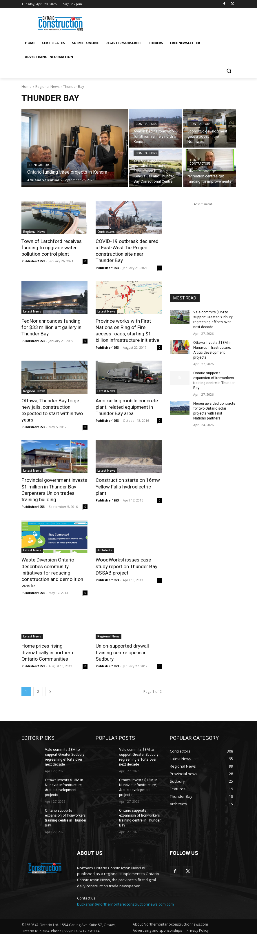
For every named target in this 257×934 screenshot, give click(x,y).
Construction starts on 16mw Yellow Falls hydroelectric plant (128, 486)
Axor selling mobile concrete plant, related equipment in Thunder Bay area (127, 406)
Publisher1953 (33, 261)
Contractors (39, 165)
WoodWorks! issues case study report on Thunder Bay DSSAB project (126, 565)
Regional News (47, 86)
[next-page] (50, 690)
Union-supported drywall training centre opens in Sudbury (122, 651)
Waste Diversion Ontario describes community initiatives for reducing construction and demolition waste (52, 571)
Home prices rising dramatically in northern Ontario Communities (47, 651)
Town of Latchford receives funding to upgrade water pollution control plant (51, 247)
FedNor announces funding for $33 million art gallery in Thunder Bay (51, 327)
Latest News (32, 311)
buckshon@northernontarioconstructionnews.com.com (125, 901)
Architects (104, 549)
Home (26, 86)
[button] (229, 71)
